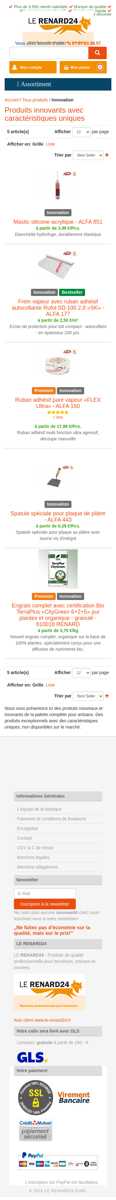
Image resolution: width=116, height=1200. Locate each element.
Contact (24, 838)
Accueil (12, 99)
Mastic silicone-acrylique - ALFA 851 (57, 222)
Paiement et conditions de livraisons (51, 818)
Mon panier (80, 67)
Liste (50, 144)
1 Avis (58, 417)
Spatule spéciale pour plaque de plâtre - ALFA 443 (58, 516)
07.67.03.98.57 (86, 43)
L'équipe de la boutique (39, 809)
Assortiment (36, 84)
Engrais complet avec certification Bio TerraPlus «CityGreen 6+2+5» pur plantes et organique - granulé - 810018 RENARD (58, 614)
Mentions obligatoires (37, 867)
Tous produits (35, 99)
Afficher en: (19, 144)
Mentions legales (33, 857)
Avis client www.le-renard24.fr (42, 1020)
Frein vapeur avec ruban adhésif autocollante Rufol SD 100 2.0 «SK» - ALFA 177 (58, 307)
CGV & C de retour (35, 847)
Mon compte (31, 67)
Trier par (62, 154)
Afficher (62, 131)
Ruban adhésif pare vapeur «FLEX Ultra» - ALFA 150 (58, 403)
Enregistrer (27, 828)
